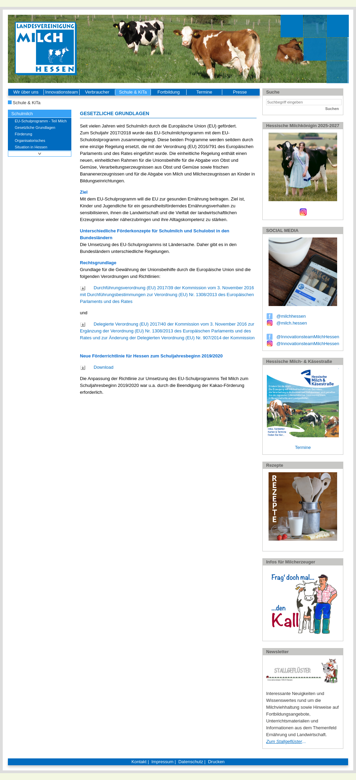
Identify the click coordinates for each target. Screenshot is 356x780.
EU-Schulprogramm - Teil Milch (41, 121)
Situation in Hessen (31, 147)
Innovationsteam (61, 92)
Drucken (216, 761)
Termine (204, 92)
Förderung (23, 134)
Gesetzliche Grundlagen (35, 127)
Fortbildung (168, 92)
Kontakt (138, 761)
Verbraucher (97, 92)
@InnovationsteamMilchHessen (307, 336)
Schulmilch (22, 113)
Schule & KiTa (133, 92)
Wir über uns (26, 92)
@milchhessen (291, 316)
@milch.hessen (291, 323)
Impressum (162, 761)
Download (104, 367)
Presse (240, 92)
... (286, 741)
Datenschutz (190, 761)
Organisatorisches (30, 140)
